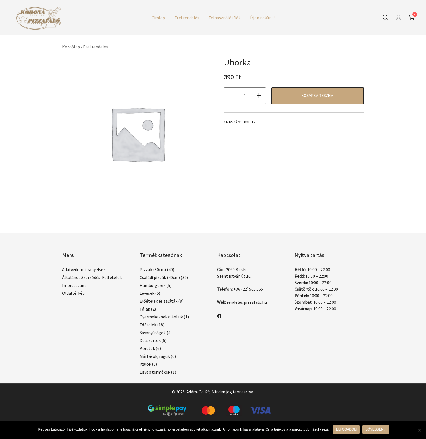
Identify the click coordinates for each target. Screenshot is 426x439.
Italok (145, 364)
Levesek (147, 293)
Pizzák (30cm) (153, 269)
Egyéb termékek (155, 372)
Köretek (147, 348)
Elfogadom (346, 429)
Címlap (158, 17)
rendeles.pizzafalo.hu (247, 302)
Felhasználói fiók (225, 17)
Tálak (145, 309)
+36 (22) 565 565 (248, 289)
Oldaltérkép (73, 293)
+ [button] (258, 95)
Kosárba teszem (317, 95)
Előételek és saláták (158, 301)
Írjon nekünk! (262, 17)
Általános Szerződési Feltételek (92, 277)
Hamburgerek (152, 285)
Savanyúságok (153, 332)
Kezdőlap (71, 46)
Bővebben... (375, 429)
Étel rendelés (186, 17)
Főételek (148, 324)
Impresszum (74, 285)
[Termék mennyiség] (245, 96)
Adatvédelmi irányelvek (83, 269)
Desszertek (150, 340)
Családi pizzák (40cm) (160, 277)
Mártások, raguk (155, 356)
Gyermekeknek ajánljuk (161, 316)
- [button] (231, 95)
